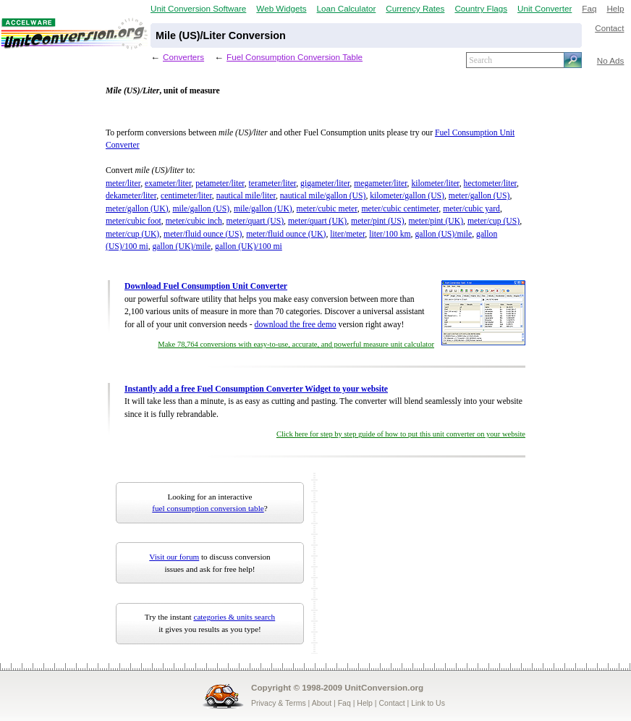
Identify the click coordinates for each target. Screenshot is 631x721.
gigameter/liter (325, 183)
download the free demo (295, 324)
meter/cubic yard (471, 209)
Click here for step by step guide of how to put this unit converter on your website (400, 434)
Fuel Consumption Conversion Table (294, 57)
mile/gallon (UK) (263, 209)
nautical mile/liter (246, 196)
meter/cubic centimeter (400, 209)
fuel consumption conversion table (207, 508)
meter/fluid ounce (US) (203, 234)
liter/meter (347, 234)
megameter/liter (380, 183)
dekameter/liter (131, 196)
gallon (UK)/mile (182, 246)
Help (615, 8)
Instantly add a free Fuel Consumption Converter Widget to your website (256, 389)
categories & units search (234, 616)
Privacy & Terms (278, 703)
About (321, 703)
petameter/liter (220, 183)
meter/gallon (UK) (137, 209)
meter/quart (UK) (317, 221)
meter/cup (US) (493, 221)
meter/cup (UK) (132, 234)
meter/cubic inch (194, 221)
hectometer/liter (490, 183)
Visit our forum (174, 556)
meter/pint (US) (378, 221)
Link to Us (428, 703)
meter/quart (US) (255, 221)
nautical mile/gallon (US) (323, 196)
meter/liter (123, 183)
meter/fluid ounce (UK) (286, 234)
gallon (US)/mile (443, 234)
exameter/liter (168, 183)
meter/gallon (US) (479, 196)
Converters (183, 57)
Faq (589, 8)
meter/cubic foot (133, 221)
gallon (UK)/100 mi (248, 246)
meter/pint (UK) (436, 221)
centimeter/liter (186, 196)
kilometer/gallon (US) (407, 196)
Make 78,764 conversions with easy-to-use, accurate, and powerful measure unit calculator (296, 344)
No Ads (610, 60)
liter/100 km (389, 234)
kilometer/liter (435, 183)
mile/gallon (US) (200, 209)
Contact (609, 28)
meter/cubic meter (327, 209)
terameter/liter (273, 183)
